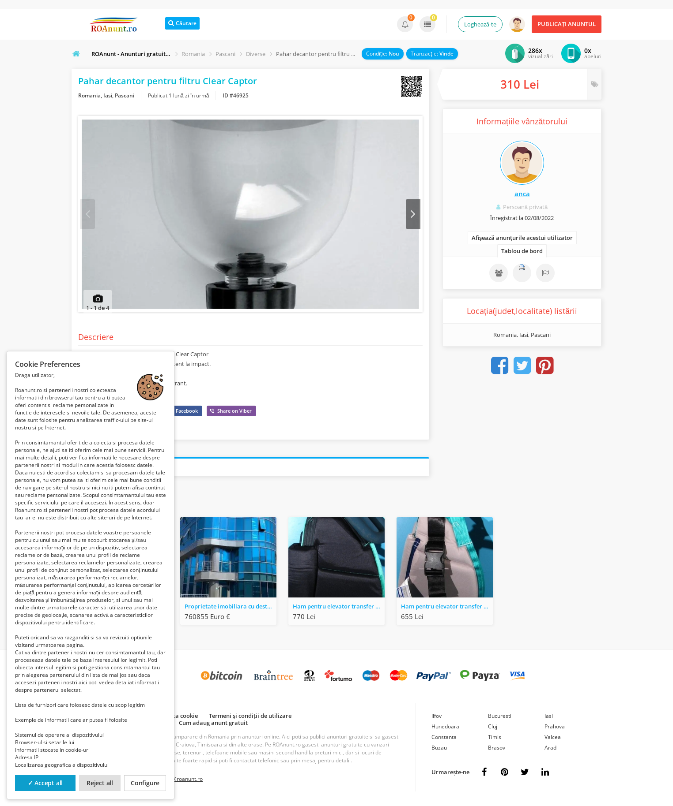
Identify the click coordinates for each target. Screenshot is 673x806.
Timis (494, 738)
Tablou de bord (522, 251)
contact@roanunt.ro (178, 780)
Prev (88, 214)
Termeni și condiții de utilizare (250, 716)
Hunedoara (445, 727)
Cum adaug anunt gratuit (213, 724)
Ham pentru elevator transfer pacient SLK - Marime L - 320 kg (339, 608)
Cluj (492, 727)
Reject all (100, 783)
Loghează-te (480, 24)
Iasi (548, 717)
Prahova (554, 727)
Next (412, 214)
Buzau (439, 749)
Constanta (444, 738)
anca (522, 193)
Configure (145, 783)
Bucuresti (499, 717)
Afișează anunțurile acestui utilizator (522, 238)
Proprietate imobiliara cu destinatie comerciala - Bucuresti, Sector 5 (230, 608)
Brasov (496, 749)
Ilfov (436, 717)
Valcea (552, 738)
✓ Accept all (45, 783)
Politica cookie (178, 716)
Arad (550, 749)
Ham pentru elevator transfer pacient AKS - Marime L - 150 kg (447, 608)
